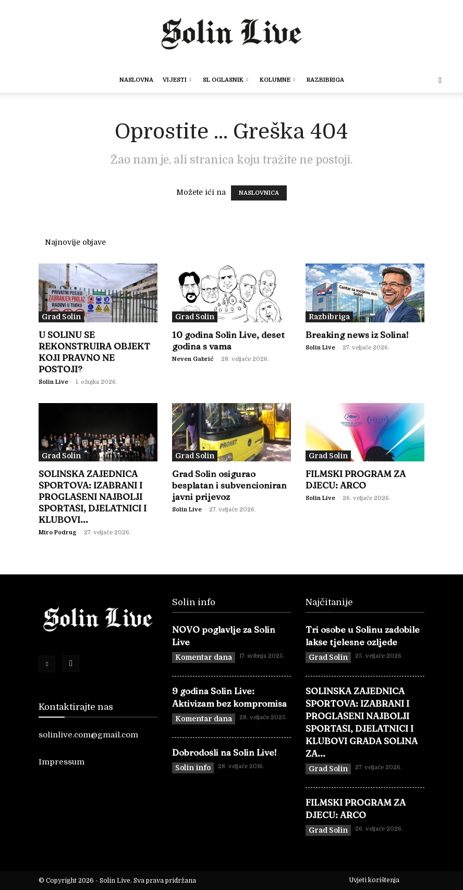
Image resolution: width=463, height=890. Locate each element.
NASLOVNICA (259, 193)
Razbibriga (325, 80)
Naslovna (136, 80)
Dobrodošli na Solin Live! (224, 752)
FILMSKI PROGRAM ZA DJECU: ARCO (356, 479)
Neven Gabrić (193, 359)
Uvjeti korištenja (374, 880)
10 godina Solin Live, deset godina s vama (228, 340)
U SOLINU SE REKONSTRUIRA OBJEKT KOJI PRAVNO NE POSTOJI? (94, 351)
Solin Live (53, 382)
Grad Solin (61, 316)
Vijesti (177, 80)
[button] (440, 80)
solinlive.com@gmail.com (88, 734)
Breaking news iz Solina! (357, 334)
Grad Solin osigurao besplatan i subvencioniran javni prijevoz (229, 485)
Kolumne (277, 80)
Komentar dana (203, 657)
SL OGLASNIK (225, 80)
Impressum (61, 762)
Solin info (193, 767)
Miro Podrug (58, 532)
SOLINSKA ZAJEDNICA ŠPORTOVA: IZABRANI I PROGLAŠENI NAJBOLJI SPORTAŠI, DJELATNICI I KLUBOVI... (93, 496)
